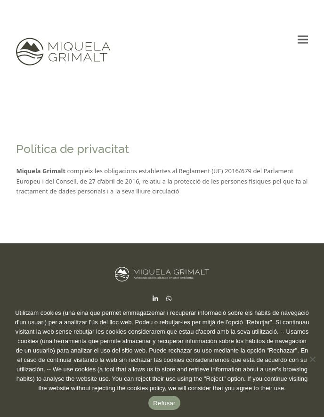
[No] (312, 359)
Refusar (164, 403)
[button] (303, 40)
